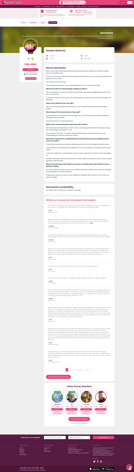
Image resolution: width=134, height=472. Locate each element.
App (53, 6)
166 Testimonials (30, 74)
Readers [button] (38, 6)
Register (122, 2)
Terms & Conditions (73, 451)
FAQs (45, 449)
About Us (22, 449)
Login (129, 2)
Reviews (84, 6)
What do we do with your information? (78, 453)
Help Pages (47, 451)
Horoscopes (23, 454)
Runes (43, 22)
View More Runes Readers (79, 419)
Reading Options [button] (60, 6)
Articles (78, 6)
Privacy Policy (72, 448)
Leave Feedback (31, 78)
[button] (129, 467)
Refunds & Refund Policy (75, 449)
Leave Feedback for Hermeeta (58, 377)
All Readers (33, 22)
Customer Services (93, 6)
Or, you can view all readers (79, 423)
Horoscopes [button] (70, 6)
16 (87, 370)
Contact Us (47, 448)
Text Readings (46, 6)
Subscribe (103, 437)
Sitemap (43, 470)
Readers (22, 451)
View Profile (57, 411)
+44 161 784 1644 (51, 12)
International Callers (33, 470)
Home (23, 22)
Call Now (30, 69)
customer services (97, 453)
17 (91, 370)
